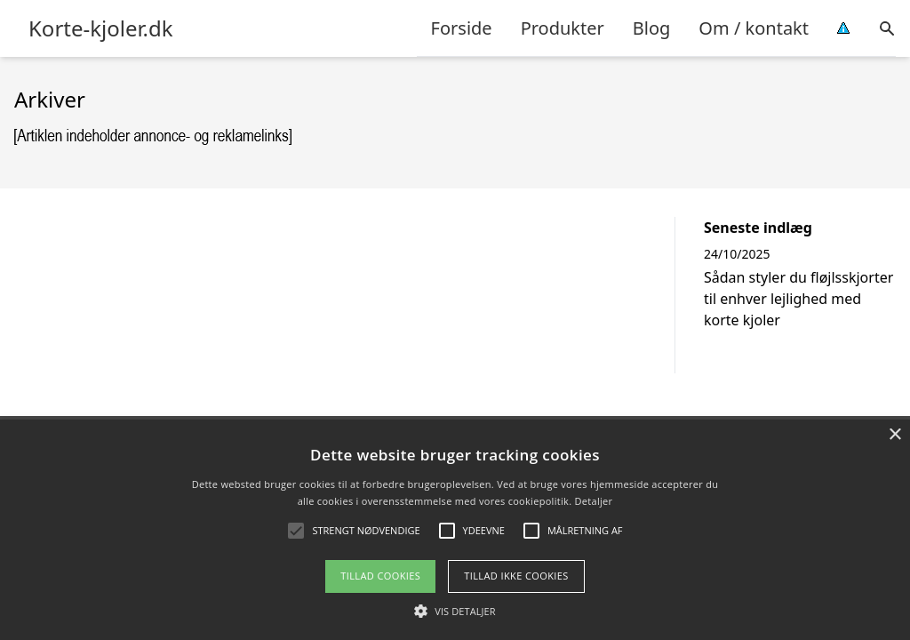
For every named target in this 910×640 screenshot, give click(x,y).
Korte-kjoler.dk (100, 28)
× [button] (894, 435)
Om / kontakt (753, 28)
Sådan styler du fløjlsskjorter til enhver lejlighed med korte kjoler (798, 299)
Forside (461, 28)
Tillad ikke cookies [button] (516, 575)
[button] (454, 611)
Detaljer (594, 501)
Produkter (562, 28)
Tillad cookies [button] (380, 575)
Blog (652, 28)
